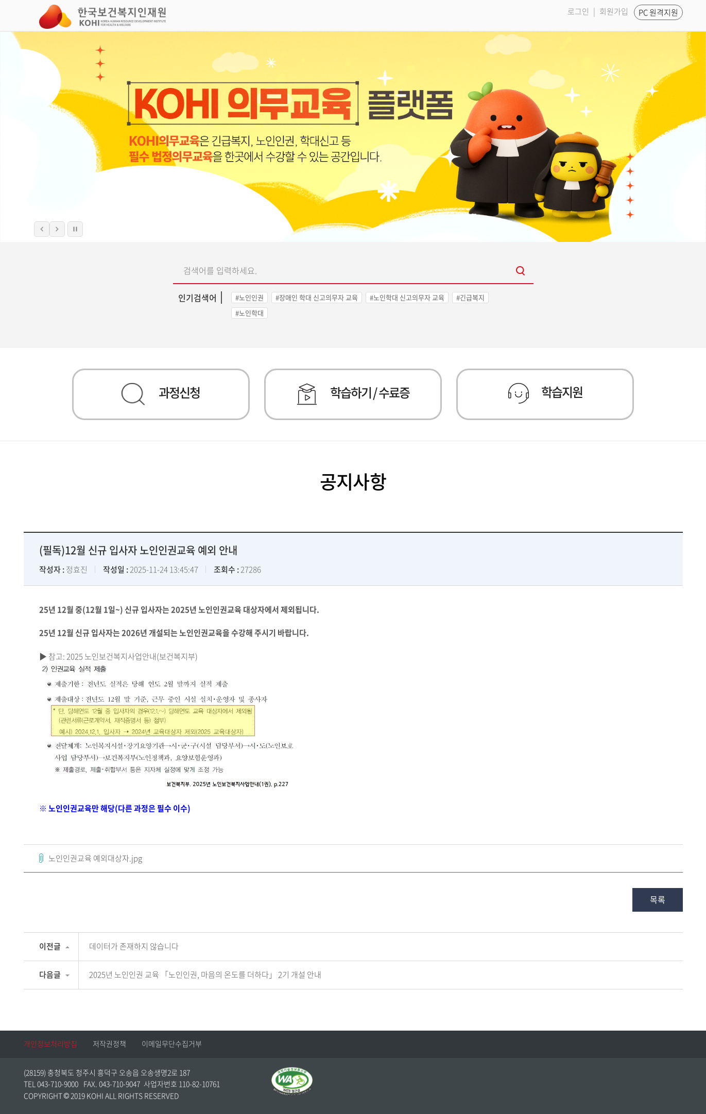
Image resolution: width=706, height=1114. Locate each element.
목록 (657, 899)
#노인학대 (249, 313)
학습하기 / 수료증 (353, 394)
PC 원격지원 (658, 12)
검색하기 (520, 271)
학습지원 (545, 393)
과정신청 (161, 394)
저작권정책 (109, 1043)
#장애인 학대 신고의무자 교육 (316, 297)
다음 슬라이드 (57, 229)
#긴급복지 (470, 297)
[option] (353, 136)
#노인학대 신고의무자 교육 (407, 297)
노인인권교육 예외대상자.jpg (95, 858)
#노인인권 (249, 297)
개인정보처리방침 (50, 1043)
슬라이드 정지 (75, 229)
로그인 (578, 11)
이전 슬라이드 (41, 229)
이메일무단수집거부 (172, 1043)
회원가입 (613, 11)
